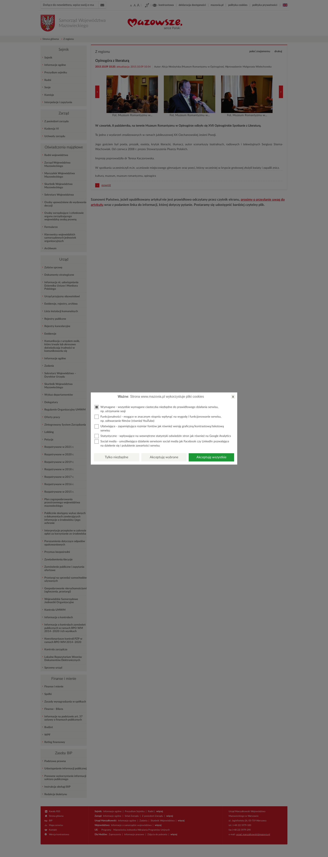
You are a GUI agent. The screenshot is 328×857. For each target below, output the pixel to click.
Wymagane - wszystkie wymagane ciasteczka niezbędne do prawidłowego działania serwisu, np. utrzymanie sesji (156, 409)
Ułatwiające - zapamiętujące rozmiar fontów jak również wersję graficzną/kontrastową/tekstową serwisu (159, 428)
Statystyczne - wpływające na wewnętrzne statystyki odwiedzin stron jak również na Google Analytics (163, 436)
